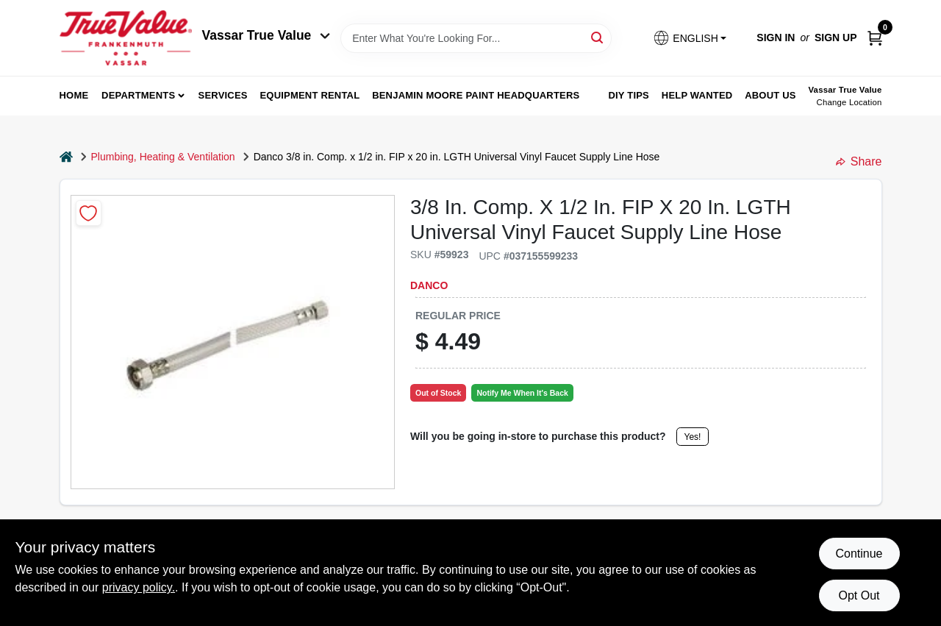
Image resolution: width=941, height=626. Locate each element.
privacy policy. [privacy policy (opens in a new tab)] (138, 587)
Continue (858, 553)
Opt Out (858, 595)
